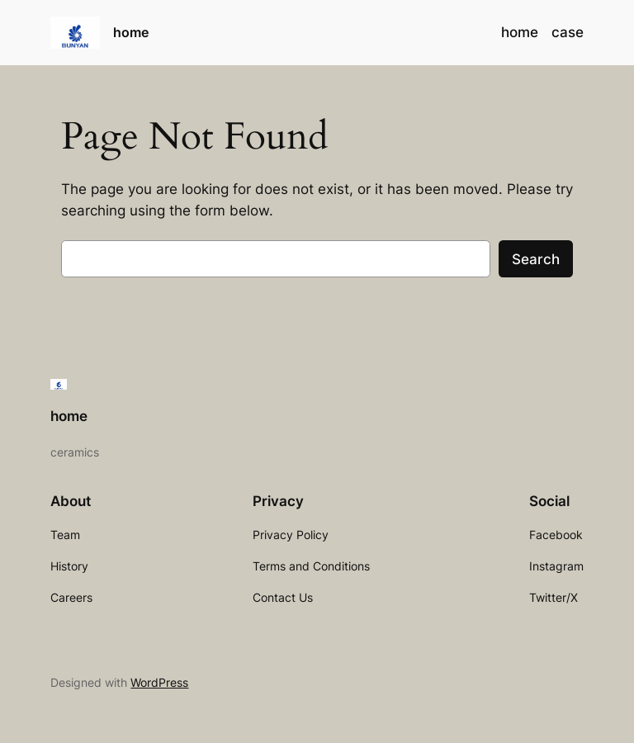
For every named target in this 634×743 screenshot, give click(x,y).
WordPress (159, 682)
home (131, 32)
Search (536, 259)
